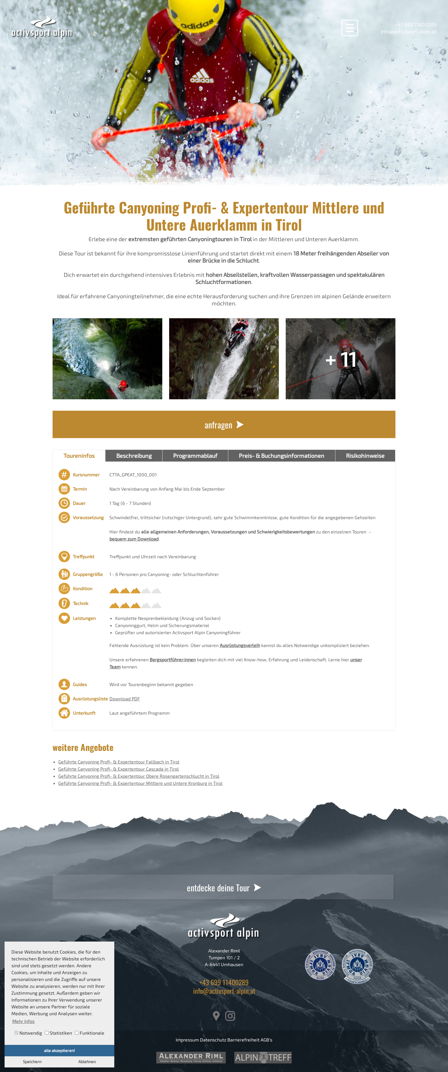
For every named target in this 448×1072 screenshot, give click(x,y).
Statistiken (58, 1032)
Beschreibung (134, 455)
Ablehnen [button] (87, 1061)
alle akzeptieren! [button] (59, 1050)
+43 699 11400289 (416, 24)
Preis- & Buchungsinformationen (281, 455)
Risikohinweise (365, 455)
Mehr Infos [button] (23, 1021)
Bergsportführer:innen (173, 659)
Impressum (187, 1039)
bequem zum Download (134, 538)
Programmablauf (195, 455)
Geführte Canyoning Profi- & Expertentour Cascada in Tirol (118, 768)
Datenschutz (213, 1039)
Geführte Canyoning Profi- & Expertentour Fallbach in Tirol (118, 761)
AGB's (266, 1039)
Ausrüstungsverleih (240, 645)
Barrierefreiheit (243, 1039)
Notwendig (28, 1032)
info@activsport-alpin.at (409, 31)
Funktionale (89, 1032)
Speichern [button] (32, 1061)
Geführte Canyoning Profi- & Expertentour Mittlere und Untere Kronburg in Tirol (140, 783)
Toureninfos (79, 455)
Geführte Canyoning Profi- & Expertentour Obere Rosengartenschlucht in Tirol (138, 776)
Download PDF (124, 698)
